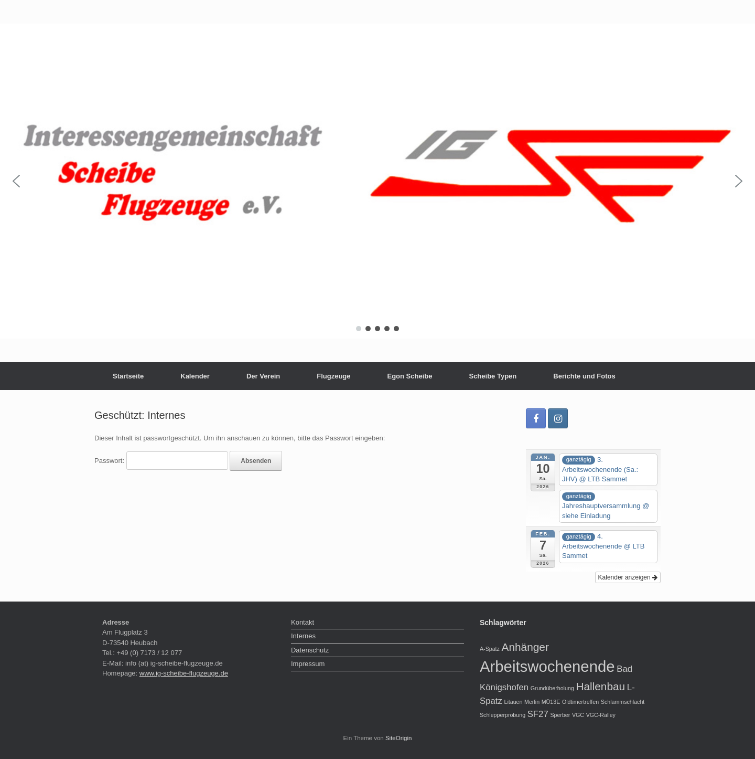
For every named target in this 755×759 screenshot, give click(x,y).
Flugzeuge (333, 376)
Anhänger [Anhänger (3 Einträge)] (525, 647)
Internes (303, 636)
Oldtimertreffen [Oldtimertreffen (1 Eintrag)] (580, 702)
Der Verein (263, 376)
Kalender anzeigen (627, 577)
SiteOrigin (398, 738)
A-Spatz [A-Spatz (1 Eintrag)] (490, 649)
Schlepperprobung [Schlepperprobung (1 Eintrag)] (502, 715)
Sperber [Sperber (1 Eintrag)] (560, 715)
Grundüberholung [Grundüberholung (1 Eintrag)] (552, 688)
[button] (16, 181)
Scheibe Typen (492, 376)
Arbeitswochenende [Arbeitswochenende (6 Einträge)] (547, 666)
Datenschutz (310, 650)
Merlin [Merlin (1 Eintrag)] (532, 702)
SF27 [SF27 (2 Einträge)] (537, 714)
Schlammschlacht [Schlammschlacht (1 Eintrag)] (623, 702)
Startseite (128, 376)
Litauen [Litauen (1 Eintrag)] (513, 702)
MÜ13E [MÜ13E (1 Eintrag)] (551, 702)
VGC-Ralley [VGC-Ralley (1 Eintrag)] (601, 715)
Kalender (195, 376)
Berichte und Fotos (584, 376)
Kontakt (302, 622)
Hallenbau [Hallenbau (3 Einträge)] (600, 686)
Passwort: (161, 461)
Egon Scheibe (410, 376)
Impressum (308, 664)
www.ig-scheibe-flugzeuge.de (183, 673)
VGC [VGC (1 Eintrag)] (578, 715)
